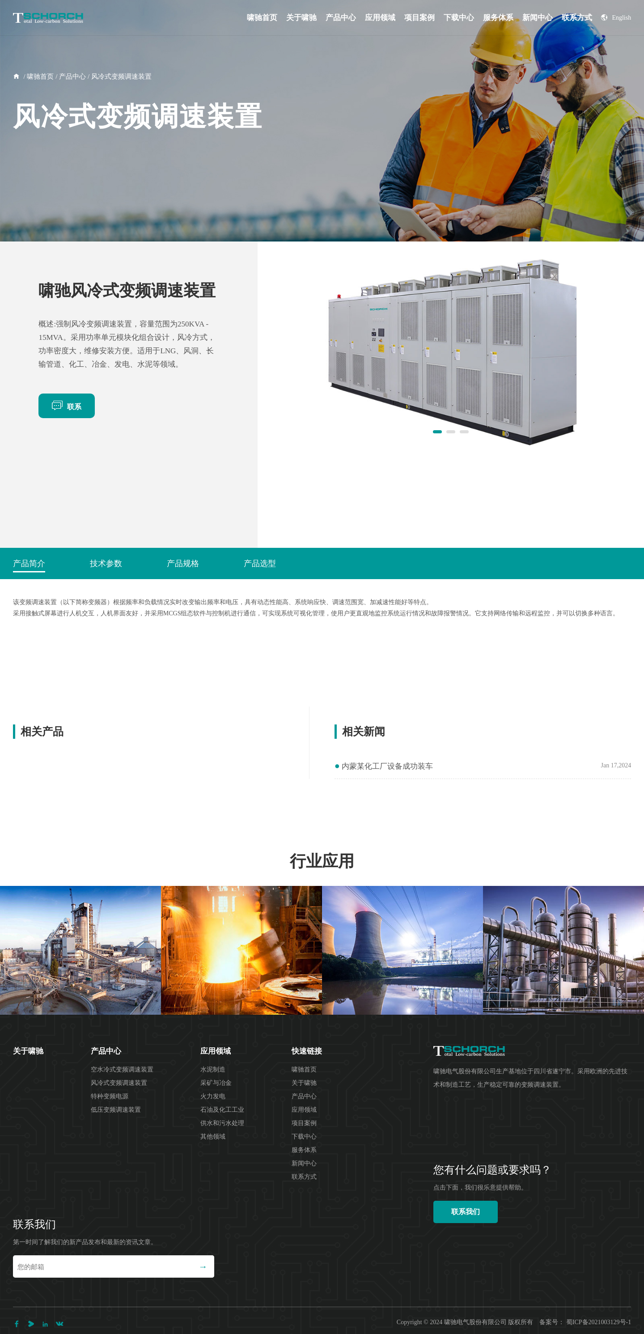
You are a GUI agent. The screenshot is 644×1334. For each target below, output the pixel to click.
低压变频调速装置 (116, 1109)
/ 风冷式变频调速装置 (119, 76)
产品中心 (341, 17)
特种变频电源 (109, 1096)
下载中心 (459, 17)
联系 (66, 405)
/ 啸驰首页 (38, 76)
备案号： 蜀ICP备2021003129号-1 (585, 1322)
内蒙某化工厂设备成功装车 (384, 766)
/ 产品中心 (70, 76)
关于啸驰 (301, 17)
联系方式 (577, 17)
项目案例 (419, 17)
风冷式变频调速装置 (119, 1083)
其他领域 (212, 1136)
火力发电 (212, 1096)
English (616, 17)
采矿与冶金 (216, 1083)
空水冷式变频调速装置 (122, 1069)
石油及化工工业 (222, 1109)
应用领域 (380, 17)
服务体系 (498, 17)
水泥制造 (212, 1069)
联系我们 (465, 1211)
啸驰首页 (262, 17)
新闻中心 (537, 17)
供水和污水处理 (222, 1123)
